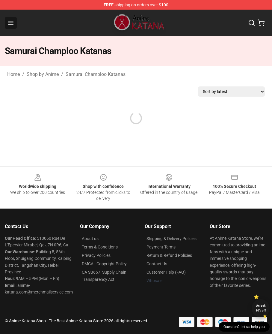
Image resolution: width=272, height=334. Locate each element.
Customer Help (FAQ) (166, 272)
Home (13, 74)
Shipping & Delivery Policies (171, 238)
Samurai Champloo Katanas (96, 74)
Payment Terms (161, 247)
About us (90, 238)
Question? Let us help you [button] (244, 327)
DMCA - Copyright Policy (104, 263)
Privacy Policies (96, 255)
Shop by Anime (43, 74)
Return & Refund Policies (169, 255)
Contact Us (156, 263)
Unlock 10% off (261, 308)
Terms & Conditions (100, 247)
